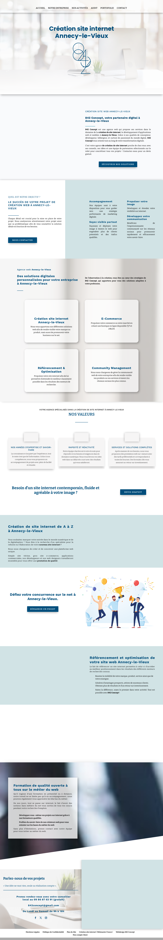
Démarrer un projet (42, 609)
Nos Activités (80, 5)
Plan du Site (71, 932)
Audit (94, 5)
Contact (122, 5)
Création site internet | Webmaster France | (96, 932)
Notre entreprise (58, 5)
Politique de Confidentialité (53, 932)
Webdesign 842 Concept (125, 932)
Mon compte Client (80, 935)
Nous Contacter (22, 240)
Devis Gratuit (133, 492)
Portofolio (107, 5)
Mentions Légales (33, 932)
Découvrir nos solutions (118, 164)
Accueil (40, 5)
